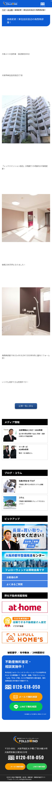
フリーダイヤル (42, 6)
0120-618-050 (26, 686)
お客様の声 (12, 577)
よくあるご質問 (14, 584)
